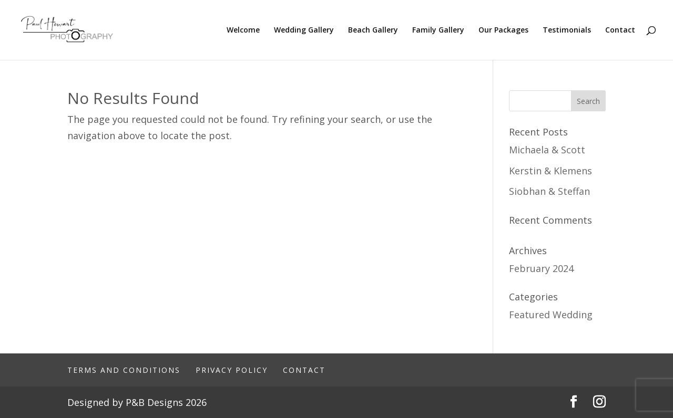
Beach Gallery (373, 30)
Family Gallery (438, 30)
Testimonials (567, 30)
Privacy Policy (232, 370)
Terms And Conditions (123, 370)
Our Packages (503, 30)
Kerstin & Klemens (550, 170)
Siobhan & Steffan (549, 191)
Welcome (243, 30)
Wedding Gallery (304, 30)
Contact (620, 30)
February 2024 (541, 268)
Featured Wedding (551, 314)
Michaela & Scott (547, 149)
